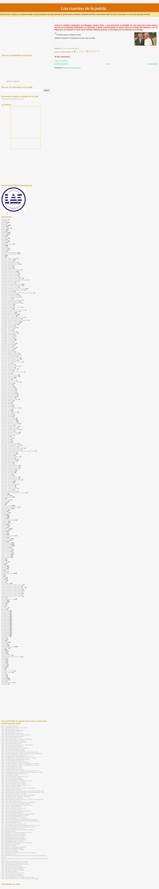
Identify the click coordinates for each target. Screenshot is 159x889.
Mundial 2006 (5, 635)
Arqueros (4, 234)
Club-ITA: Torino (6, 442)
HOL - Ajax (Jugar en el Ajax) (9, 851)
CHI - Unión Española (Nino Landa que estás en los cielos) (18, 827)
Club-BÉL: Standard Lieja (8, 327)
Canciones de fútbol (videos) (9, 254)
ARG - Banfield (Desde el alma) (10, 732)
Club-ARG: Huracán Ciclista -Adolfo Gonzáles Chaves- (17, 293)
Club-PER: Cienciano (7, 455)
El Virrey (3, 527)
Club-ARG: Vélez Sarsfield (9, 324)
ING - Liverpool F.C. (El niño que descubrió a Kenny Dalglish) (19, 852)
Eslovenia (4, 533)
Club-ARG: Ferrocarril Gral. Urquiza (11, 285)
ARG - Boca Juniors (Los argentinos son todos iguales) (17, 745)
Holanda (3, 566)
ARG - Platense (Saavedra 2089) (10, 786)
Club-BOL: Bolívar (6, 330)
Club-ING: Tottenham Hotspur (9, 432)
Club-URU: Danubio (7, 475)
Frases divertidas (6, 546)
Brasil (61, 48)
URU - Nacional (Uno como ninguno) (12, 874)
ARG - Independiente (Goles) (9, 775)
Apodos (3, 226)
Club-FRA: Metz (6, 403)
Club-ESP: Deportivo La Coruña (10, 382)
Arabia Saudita (5, 228)
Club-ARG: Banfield (7, 268)
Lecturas (3, 602)
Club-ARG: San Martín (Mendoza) (11, 318)
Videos (3, 681)
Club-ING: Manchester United (9, 423)
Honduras (4, 567)
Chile (2, 255)
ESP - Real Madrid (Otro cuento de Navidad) (14, 839)
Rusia (3, 659)
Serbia (3, 662)
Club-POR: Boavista (7, 464)
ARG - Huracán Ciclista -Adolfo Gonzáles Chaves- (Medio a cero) (20, 770)
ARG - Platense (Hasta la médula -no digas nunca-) (16, 785)
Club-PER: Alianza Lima (8, 454)
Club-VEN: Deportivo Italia (9, 491)
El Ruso (3, 524)
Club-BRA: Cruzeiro (7, 337)
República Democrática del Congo (11, 656)
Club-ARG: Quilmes (7, 305)
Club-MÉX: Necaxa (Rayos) (9, 446)
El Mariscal (4, 521)
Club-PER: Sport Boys (7, 458)
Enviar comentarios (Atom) (72, 68)
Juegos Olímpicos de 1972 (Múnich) (11, 593)
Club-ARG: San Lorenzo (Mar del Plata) (12, 317)
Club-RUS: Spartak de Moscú (9, 468)
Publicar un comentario (61, 60)
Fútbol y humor (5, 551)
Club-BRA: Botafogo (7, 334)
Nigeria (3, 638)
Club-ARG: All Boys (7, 261)
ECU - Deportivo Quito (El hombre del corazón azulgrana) (18, 829)
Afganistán (4, 219)
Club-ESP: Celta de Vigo (8, 380)
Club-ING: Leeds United (8, 419)
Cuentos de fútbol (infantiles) (9, 507)
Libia (2, 606)
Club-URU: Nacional (7, 481)
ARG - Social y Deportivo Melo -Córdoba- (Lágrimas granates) (19, 819)
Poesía (3, 651)
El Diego (3, 515)
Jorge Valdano (5, 583)
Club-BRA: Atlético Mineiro (9, 333)
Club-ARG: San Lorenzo (8, 316)
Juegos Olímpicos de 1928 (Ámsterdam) (13, 587)
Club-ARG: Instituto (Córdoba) (10, 295)
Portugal (3, 653)
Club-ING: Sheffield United (9, 428)
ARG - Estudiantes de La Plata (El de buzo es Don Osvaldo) (18, 757)
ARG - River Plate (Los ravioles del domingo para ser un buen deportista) (22, 799)
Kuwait (3, 597)
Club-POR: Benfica (6, 462)
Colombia (4, 494)
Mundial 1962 (5, 619)
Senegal (3, 661)
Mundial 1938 (5, 613)
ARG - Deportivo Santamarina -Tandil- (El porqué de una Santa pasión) (21, 753)
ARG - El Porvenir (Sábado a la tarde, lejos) (13, 755)
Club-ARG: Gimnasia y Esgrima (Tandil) (12, 290)
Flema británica (5, 538)
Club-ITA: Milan (5, 439)
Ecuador (3, 511)
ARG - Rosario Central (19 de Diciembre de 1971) (15, 804)
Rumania (4, 658)
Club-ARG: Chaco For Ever (9, 275)
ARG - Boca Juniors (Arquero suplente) (12, 736)
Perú (2, 649)
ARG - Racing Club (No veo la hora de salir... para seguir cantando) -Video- (23, 792)
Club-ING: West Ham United (9, 433)
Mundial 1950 (5, 615)
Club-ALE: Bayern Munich (8, 258)
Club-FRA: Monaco (6, 405)
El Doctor (4, 517)
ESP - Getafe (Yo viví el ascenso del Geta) (13, 834)
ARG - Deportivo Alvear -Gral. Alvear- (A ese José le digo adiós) (19, 752)
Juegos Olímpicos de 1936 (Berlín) (11, 589)
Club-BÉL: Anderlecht (7, 326)
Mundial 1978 (5, 625)
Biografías (4, 241)
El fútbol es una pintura (8, 520)
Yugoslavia (4, 684)
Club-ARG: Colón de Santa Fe (10, 277)
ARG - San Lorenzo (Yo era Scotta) (11, 809)
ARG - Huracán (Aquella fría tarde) (11, 766)
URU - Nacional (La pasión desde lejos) (12, 870)
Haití (2, 564)
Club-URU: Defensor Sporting (9, 477)
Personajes (4, 648)
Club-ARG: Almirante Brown (9, 262)
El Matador (4, 523)
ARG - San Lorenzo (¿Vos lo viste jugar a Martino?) (16, 811)
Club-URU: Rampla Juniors (9, 484)
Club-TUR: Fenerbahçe (8, 471)
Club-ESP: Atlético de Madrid (9, 376)
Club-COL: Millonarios (7, 364)
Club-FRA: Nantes (6, 406)
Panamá (3, 643)
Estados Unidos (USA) (7, 536)
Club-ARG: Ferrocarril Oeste (9, 287)
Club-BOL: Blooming (7, 328)
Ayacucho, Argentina (13, 81)
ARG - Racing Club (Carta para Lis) (11, 789)
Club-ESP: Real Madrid (8, 389)
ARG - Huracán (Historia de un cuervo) (12, 769)
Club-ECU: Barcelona (7, 367)
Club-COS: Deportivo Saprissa (10, 366)
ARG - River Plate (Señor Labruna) (11, 801)
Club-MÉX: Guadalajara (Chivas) (10, 445)
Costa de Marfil (5, 500)
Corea (3, 498)
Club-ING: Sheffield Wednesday (10, 429)
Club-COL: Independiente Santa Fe (11, 362)
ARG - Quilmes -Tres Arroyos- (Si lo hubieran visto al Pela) (18, 788)
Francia (3, 541)
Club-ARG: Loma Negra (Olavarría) (11, 300)
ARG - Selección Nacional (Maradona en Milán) (15, 815)
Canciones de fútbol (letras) (9, 252)
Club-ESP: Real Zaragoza (8, 396)
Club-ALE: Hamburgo (7, 259)
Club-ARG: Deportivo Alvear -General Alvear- (14, 280)
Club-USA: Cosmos (7, 490)
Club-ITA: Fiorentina (7, 435)
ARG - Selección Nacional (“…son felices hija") (14, 818)
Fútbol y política (5, 556)
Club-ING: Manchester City (9, 422)
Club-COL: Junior (6, 363)
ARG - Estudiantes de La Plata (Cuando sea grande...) (17, 756)
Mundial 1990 (5, 629)
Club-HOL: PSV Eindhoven (9, 412)
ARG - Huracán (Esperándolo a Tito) (11, 768)
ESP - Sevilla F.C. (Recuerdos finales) (12, 848)
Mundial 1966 (5, 620)
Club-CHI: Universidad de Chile (10, 359)
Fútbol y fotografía (6, 550)
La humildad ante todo (7, 599)
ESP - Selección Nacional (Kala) (10, 844)
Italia (73, 48)
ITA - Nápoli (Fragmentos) (8, 854)
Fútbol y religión (6, 557)
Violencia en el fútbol (7, 682)
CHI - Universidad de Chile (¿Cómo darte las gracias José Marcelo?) (21, 825)
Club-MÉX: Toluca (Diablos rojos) (10, 449)
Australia (4, 235)
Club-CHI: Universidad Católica (10, 357)
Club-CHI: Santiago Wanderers (10, 354)
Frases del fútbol (6, 544)
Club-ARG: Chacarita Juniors (9, 274)
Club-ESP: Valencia (7, 400)
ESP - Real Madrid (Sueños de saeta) (12, 841)
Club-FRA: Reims (6, 409)
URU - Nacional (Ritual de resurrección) (12, 873)
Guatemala (4, 561)
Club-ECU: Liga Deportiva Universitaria (12, 372)
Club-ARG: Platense (7, 304)
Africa (3, 221)
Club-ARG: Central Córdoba (9, 272)
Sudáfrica (4, 665)
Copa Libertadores (6, 497)
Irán (2, 576)
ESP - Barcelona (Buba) (8, 831)
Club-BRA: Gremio (6, 341)
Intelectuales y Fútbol (7, 573)
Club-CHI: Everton (6, 350)
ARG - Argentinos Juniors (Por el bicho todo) (14, 727)
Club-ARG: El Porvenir (7, 282)
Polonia (3, 652)
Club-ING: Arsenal (6, 413)
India (2, 570)
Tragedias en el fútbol (7, 671)
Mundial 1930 (5, 610)
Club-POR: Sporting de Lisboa (10, 465)
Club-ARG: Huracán (7, 291)
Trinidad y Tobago (6, 672)
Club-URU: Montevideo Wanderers (11, 479)
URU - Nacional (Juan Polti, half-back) (12, 868)
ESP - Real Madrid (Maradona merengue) (13, 838)
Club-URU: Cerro (6, 474)
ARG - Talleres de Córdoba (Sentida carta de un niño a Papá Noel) (20, 821)
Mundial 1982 (5, 626)
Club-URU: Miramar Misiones (9, 478)
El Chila (3, 514)
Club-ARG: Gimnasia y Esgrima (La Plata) (13, 288)
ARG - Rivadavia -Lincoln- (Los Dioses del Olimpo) (16, 796)
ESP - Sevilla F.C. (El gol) (8, 845)
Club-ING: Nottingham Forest (9, 426)
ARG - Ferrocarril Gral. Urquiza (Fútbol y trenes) (15, 759)
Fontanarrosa (5, 540)
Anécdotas (4, 225)
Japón (3, 582)
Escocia (3, 531)
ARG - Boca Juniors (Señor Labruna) (12, 746)
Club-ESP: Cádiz (6, 379)
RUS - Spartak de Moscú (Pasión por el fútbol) (14, 864)
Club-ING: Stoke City (7, 431)
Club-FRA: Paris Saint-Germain (10, 408)
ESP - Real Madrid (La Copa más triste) (12, 837)
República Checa (6, 655)
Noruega (3, 639)
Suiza (3, 668)
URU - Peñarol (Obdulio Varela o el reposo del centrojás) (17, 877)
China (3, 257)
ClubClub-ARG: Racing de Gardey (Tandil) (13, 492)
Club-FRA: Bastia (6, 402)
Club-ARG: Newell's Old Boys (9, 301)
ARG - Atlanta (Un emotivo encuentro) (12, 730)
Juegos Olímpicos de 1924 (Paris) (11, 586)
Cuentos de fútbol (6, 505)
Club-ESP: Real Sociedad (8, 393)
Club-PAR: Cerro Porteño (8, 452)
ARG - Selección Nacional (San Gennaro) (13, 816)
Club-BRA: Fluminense (8, 340)
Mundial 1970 (5, 622)
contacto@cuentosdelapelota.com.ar (12, 99)
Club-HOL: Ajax (5, 410)
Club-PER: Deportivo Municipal (10, 456)
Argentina (4, 232)
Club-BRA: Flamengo (7, 339)
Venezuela (4, 679)
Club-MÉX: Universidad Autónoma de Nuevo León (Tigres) (18, 451)
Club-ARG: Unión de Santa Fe (10, 323)
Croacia (3, 502)
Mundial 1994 (5, 630)
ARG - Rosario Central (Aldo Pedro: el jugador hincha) (17, 805)
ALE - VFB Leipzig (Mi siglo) (9, 726)
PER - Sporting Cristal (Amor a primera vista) (14, 861)
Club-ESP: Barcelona (7, 377)
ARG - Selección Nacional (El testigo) (12, 812)
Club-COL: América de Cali (9, 360)
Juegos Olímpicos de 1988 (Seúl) (11, 594)
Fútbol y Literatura (6, 553)
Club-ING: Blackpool (7, 415)
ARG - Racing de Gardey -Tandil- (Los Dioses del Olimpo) (18, 795)
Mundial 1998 (5, 632)
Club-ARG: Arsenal (6, 265)
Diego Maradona (6, 508)
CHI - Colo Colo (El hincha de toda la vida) (13, 824)
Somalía (3, 663)
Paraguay (4, 645)
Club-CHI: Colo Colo (7, 349)
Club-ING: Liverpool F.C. (8, 420)
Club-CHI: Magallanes (7, 351)
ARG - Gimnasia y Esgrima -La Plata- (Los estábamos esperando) (20, 765)
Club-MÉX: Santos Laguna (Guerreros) (12, 448)
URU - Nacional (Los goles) (9, 871)
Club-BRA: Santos (6, 346)
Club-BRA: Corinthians (7, 336)
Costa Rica (4, 501)
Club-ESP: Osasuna (7, 386)
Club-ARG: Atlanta (6, 267)
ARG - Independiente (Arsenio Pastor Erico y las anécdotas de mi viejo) (22, 772)
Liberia (3, 605)
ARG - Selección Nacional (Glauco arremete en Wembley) (18, 814)
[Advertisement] (95, 21)
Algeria (3, 224)
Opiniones (4, 642)
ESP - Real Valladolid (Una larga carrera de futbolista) (16, 842)
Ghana (3, 559)
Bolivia (3, 242)
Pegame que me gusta (7, 646)
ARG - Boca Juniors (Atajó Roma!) (11, 737)
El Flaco (3, 518)
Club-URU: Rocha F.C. (7, 487)
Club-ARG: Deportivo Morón (9, 281)
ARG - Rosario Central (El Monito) (11, 806)
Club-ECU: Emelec (6, 370)
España (3, 534)
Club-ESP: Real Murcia (8, 390)
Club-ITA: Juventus (6, 438)
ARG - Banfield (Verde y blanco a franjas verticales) (16, 734)
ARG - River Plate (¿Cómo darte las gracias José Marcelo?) (18, 802)
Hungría (3, 569)
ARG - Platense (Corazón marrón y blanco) (13, 782)
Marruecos (4, 607)
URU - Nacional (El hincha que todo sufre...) (14, 867)
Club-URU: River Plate (7, 485)
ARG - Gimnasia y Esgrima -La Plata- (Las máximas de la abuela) (20, 763)
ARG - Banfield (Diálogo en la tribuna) (12, 733)
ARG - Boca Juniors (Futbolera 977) (11, 743)
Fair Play (4, 537)
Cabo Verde (4, 248)
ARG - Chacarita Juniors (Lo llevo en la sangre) (15, 747)
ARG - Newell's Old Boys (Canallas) (11, 778)
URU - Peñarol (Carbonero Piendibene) (12, 875)
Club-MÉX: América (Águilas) (9, 443)
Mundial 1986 (5, 628)
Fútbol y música (5, 554)
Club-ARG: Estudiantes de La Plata (11, 284)
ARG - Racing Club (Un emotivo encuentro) (13, 793)
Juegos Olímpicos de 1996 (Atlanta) (11, 596)
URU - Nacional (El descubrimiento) (11, 865)
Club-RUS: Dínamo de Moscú (9, 467)
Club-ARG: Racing (6, 308)
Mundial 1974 (5, 623)
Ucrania (3, 676)
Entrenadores (5, 528)
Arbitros (3, 229)
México (3, 609)
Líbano (3, 603)
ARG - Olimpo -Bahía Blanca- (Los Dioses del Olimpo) (17, 780)
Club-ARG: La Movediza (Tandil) (10, 297)
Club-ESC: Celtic (6, 373)
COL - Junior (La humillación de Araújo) (12, 828)
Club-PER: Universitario (8, 461)
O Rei (3, 640)
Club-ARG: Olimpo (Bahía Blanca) (11, 303)
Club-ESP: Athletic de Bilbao (9, 374)
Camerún (4, 249)
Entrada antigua (152, 64)
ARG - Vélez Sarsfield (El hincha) (11, 822)
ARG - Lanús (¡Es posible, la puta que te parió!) (15, 776)
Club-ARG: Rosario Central (9, 314)
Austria (3, 236)
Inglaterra (4, 571)
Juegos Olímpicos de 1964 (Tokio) (11, 592)
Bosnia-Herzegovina (7, 244)
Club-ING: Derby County (8, 418)
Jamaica (3, 580)
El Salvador (4, 525)
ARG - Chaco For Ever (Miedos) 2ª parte (13, 750)
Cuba (3, 504)
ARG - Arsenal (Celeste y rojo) (10, 729)
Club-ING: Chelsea (6, 416)
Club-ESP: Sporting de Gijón (9, 399)
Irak (2, 574)
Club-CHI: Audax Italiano (8, 347)
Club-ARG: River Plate (7, 313)
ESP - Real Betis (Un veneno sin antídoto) (13, 835)
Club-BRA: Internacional (8, 343)
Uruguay (3, 678)
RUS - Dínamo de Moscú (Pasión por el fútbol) (14, 862)
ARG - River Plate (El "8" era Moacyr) (12, 798)
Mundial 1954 (5, 616)
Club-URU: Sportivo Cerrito (9, 488)
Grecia (3, 560)
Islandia (3, 577)
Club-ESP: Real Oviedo (8, 392)
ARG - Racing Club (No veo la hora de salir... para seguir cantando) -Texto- (22, 791)
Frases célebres (67, 48)
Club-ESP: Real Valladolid (8, 395)
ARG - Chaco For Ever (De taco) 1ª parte (13, 749)
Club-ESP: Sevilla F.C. (7, 397)
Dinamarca (4, 510)
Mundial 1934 (5, 612)
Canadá (3, 251)
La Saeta (4, 600)
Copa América (5, 495)
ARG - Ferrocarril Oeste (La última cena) (13, 760)
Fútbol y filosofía (6, 548)
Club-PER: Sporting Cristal (9, 459)
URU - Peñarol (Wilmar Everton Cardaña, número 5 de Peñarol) (19, 878)
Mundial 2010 (5, 636)
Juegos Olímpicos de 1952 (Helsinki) (12, 590)
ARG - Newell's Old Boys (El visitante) (12, 779)
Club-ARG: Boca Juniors (8, 271)
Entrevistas (4, 530)
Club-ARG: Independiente (8, 294)
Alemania (4, 222)
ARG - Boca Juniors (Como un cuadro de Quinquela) (16, 739)
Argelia (3, 231)
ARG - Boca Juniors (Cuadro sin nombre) (13, 740)
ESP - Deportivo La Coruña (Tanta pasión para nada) (16, 832)
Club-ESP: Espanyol (7, 383)
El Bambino (4, 513)
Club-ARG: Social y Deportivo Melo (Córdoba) (14, 320)
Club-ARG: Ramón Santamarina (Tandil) (13, 310)
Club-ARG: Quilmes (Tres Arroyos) (11, 307)
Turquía (3, 675)
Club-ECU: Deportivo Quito (9, 369)
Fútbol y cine (5, 547)
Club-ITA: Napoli (6, 441)
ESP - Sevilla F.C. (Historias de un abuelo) (13, 847)
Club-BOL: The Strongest (8, 331)
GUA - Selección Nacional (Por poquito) (12, 850)
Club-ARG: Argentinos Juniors (10, 264)
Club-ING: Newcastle (7, 425)
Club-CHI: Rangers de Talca (9, 353)
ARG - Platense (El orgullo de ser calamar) (13, 783)
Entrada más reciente (61, 64)
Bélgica (3, 239)
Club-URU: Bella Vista (7, 472)
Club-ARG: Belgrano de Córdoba (10, 270)
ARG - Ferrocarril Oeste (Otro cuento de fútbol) (14, 762)
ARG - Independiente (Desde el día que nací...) (14, 773)
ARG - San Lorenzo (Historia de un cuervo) (13, 808)
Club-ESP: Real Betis (7, 387)
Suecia (77, 48)
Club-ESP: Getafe (6, 385)
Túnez (3, 674)
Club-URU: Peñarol (6, 482)
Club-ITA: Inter (5, 436)
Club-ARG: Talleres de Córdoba (10, 321)
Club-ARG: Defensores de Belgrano (11, 278)
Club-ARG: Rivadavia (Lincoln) (10, 311)
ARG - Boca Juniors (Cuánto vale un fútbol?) (14, 742)
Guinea (3, 563)
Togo (2, 669)
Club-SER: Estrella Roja (8, 469)
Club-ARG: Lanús (6, 298)
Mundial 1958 (5, 617)
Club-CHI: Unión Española (9, 356)
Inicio (107, 64)
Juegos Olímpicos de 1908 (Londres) (12, 584)
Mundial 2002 (5, 633)
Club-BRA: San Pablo (7, 344)
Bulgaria (3, 247)
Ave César (4, 238)
